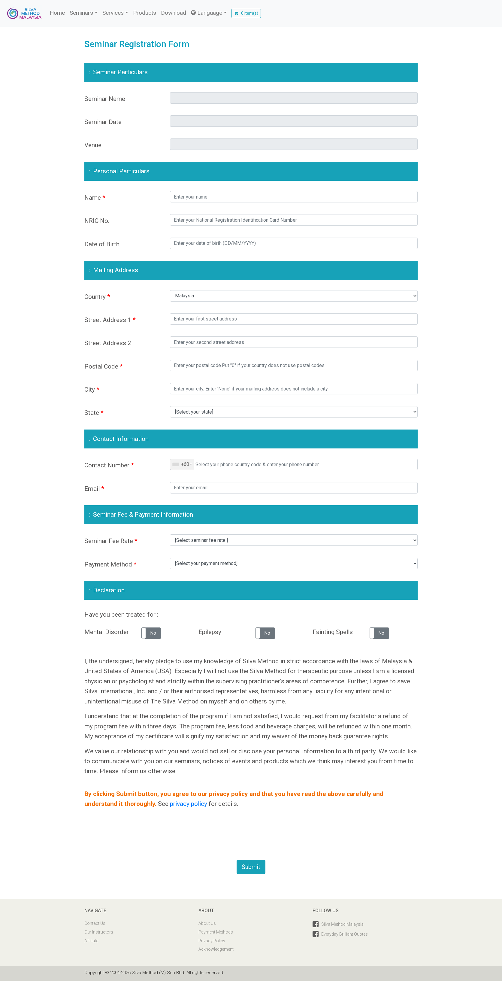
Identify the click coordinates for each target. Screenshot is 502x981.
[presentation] (143, 837)
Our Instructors (98, 932)
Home (57, 12)
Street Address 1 (110, 319)
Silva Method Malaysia (342, 924)
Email (94, 488)
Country (97, 296)
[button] (151, 633)
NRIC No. (97, 220)
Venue (92, 145)
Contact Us (94, 923)
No (153, 633)
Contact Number (109, 465)
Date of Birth (101, 244)
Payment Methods (215, 932)
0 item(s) (246, 13)
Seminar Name (104, 98)
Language (206, 12)
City (91, 389)
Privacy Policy (211, 940)
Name (94, 197)
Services (113, 12)
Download (173, 12)
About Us (207, 923)
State (94, 412)
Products (144, 12)
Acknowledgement (216, 949)
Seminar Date (103, 122)
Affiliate (91, 940)
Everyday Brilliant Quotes (344, 934)
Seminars (81, 12)
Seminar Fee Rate (111, 541)
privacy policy (188, 803)
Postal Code (103, 366)
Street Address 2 (107, 343)
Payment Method (110, 564)
